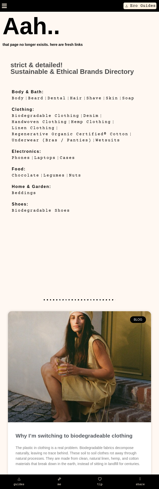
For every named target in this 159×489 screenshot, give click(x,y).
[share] (140, 479)
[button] (4, 6)
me (59, 484)
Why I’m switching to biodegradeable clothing (74, 436)
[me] (59, 479)
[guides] (19, 479)
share (140, 484)
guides (19, 484)
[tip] (100, 479)
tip (100, 484)
